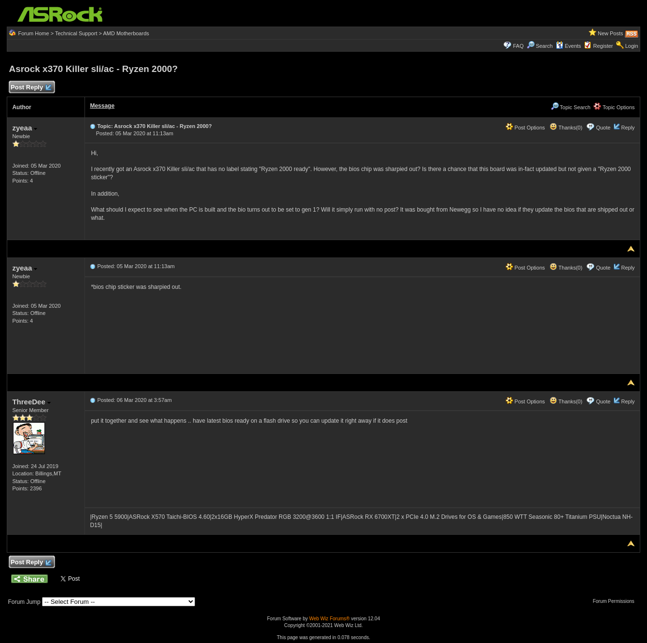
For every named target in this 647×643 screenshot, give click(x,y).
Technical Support (76, 33)
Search (544, 46)
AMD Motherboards (126, 33)
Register (603, 46)
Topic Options (614, 107)
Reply (627, 127)
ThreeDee (31, 402)
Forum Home (33, 33)
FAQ (518, 46)
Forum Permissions (616, 601)
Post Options (525, 127)
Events (568, 46)
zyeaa (24, 128)
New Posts (610, 33)
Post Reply (30, 88)
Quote (603, 127)
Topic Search (571, 107)
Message (102, 105)
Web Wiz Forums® (329, 618)
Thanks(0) (565, 127)
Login (631, 46)
